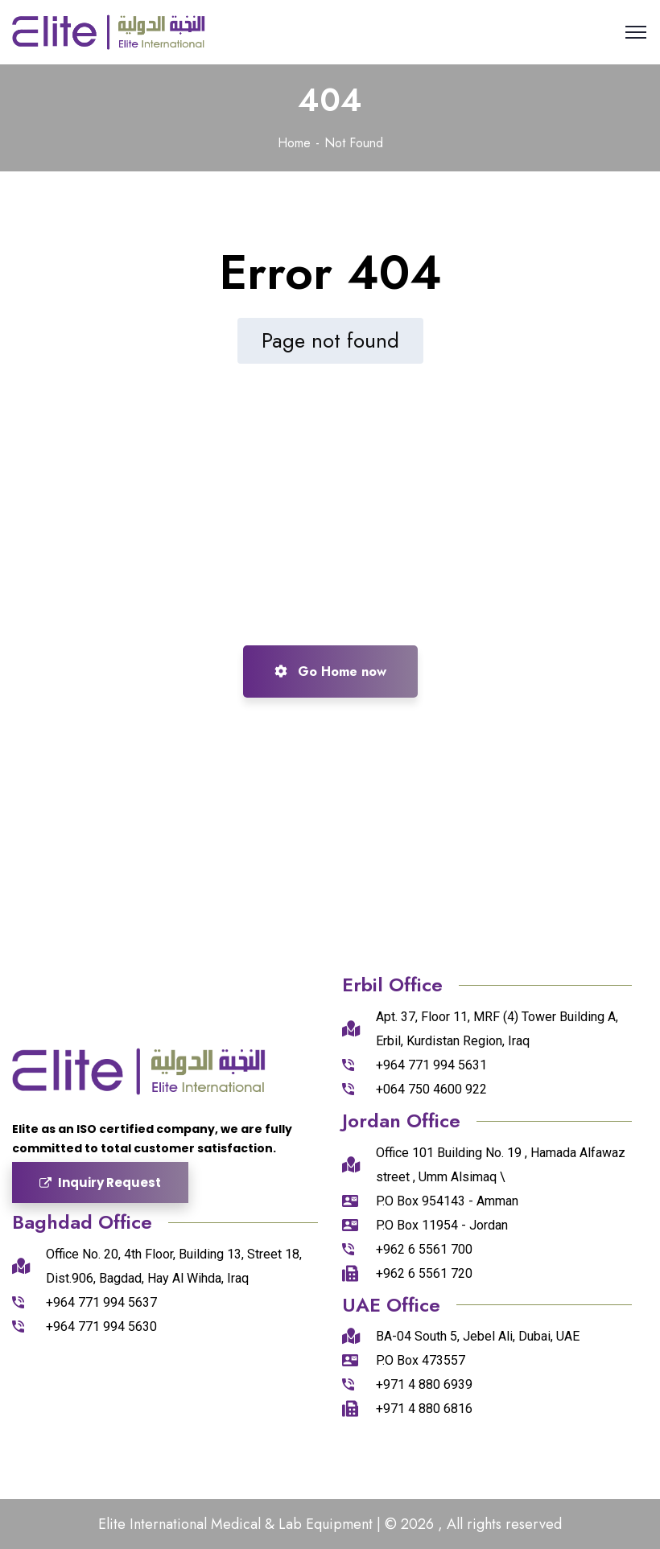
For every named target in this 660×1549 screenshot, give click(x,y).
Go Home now (330, 671)
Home (294, 143)
